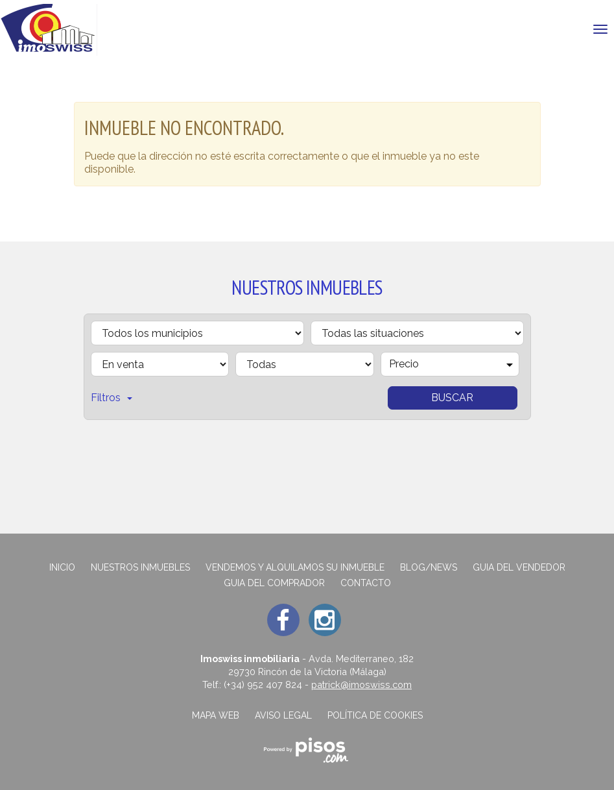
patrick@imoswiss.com (361, 684)
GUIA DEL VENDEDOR (519, 567)
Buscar (452, 397)
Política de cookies (375, 715)
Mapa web (215, 715)
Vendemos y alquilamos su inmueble (295, 567)
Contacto (365, 583)
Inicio (62, 567)
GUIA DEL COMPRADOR (274, 583)
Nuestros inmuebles (140, 567)
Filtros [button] (111, 397)
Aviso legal (283, 715)
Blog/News (428, 567)
